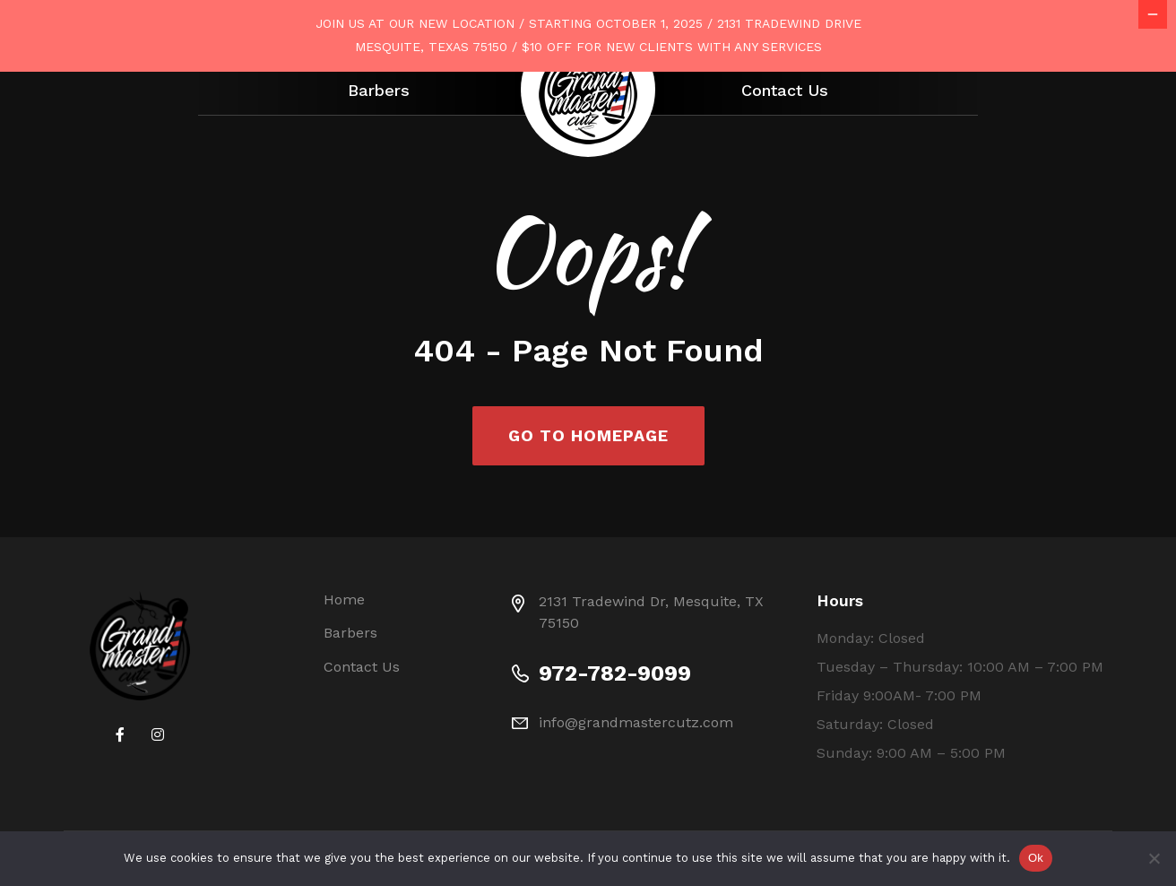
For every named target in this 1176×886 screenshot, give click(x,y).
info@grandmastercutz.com (636, 794)
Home (344, 671)
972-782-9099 (615, 745)
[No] (1154, 858)
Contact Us (784, 90)
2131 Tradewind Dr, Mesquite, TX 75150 (651, 683)
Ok (1035, 857)
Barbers (379, 90)
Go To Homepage (588, 507)
